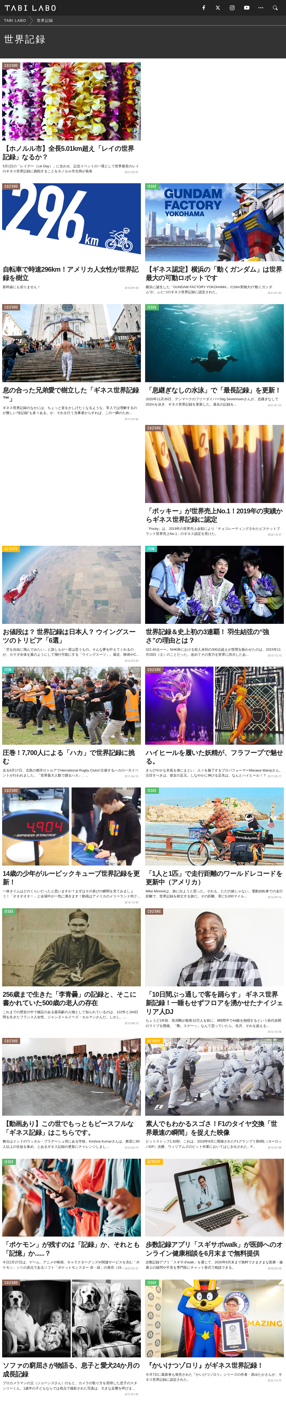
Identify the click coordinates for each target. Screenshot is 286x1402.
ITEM (151, 550)
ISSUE (152, 187)
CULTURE (11, 66)
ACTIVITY (11, 550)
